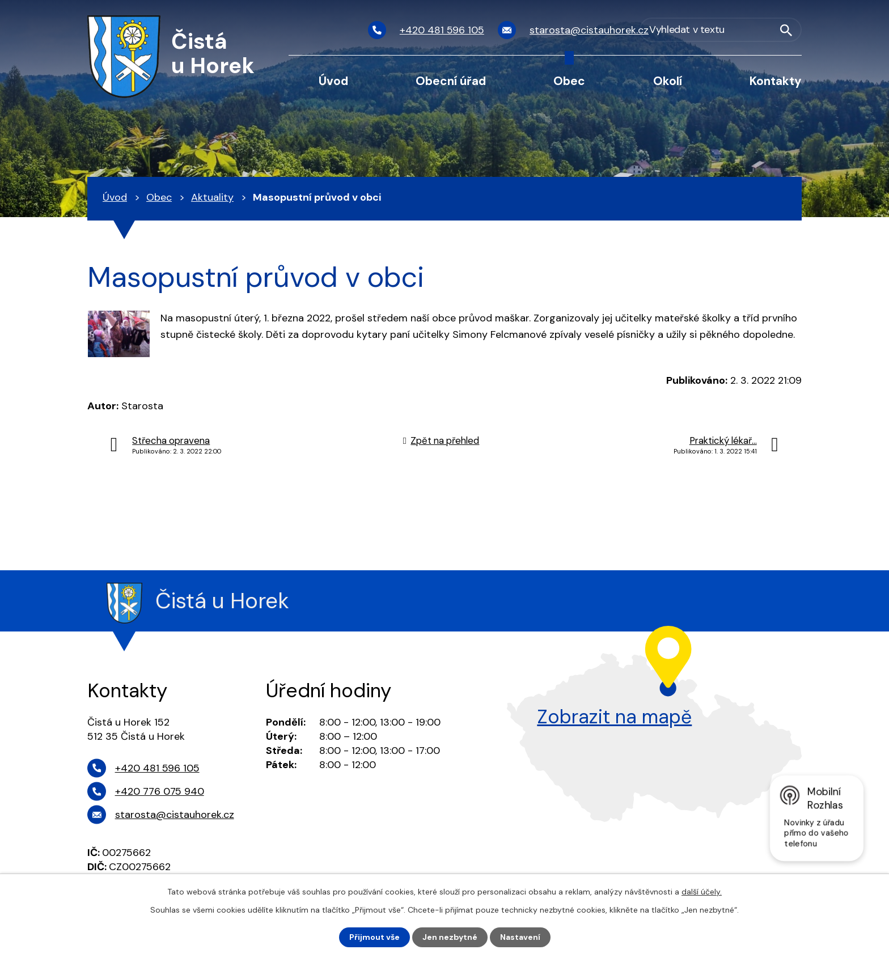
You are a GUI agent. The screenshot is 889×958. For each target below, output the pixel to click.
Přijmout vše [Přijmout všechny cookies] (374, 937)
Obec (569, 80)
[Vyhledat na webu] (740, 30)
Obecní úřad (451, 80)
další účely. (701, 892)
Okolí (667, 80)
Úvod (333, 80)
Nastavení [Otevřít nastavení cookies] (520, 937)
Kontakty (776, 80)
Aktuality (212, 197)
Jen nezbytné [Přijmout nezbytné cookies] (449, 937)
